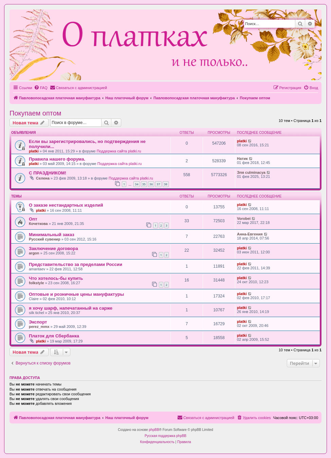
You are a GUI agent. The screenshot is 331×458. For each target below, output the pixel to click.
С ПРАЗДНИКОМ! (47, 172)
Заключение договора (53, 248)
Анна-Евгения (250, 234)
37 (158, 184)
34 (136, 184)
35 (144, 184)
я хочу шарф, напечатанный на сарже (70, 308)
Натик (242, 159)
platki (34, 151)
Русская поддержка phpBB (165, 436)
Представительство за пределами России (75, 264)
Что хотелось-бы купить (56, 278)
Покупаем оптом (35, 113)
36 (151, 184)
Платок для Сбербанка (54, 335)
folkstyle (36, 283)
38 (165, 184)
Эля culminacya (251, 172)
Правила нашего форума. (57, 159)
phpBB (154, 430)
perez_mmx (39, 327)
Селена (43, 178)
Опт (33, 219)
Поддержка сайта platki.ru (119, 151)
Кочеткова (38, 224)
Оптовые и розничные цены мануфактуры (76, 294)
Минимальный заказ (51, 234)
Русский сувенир (44, 239)
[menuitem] (41, 88)
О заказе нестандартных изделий (66, 205)
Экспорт (38, 322)
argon (34, 253)
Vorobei (244, 218)
